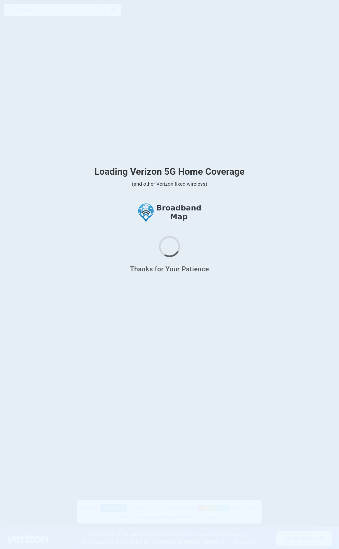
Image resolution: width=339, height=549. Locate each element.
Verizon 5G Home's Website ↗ (191, 542)
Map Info (212, 517)
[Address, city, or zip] (43, 10)
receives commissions (158, 517)
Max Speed (114, 508)
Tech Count (141, 508)
